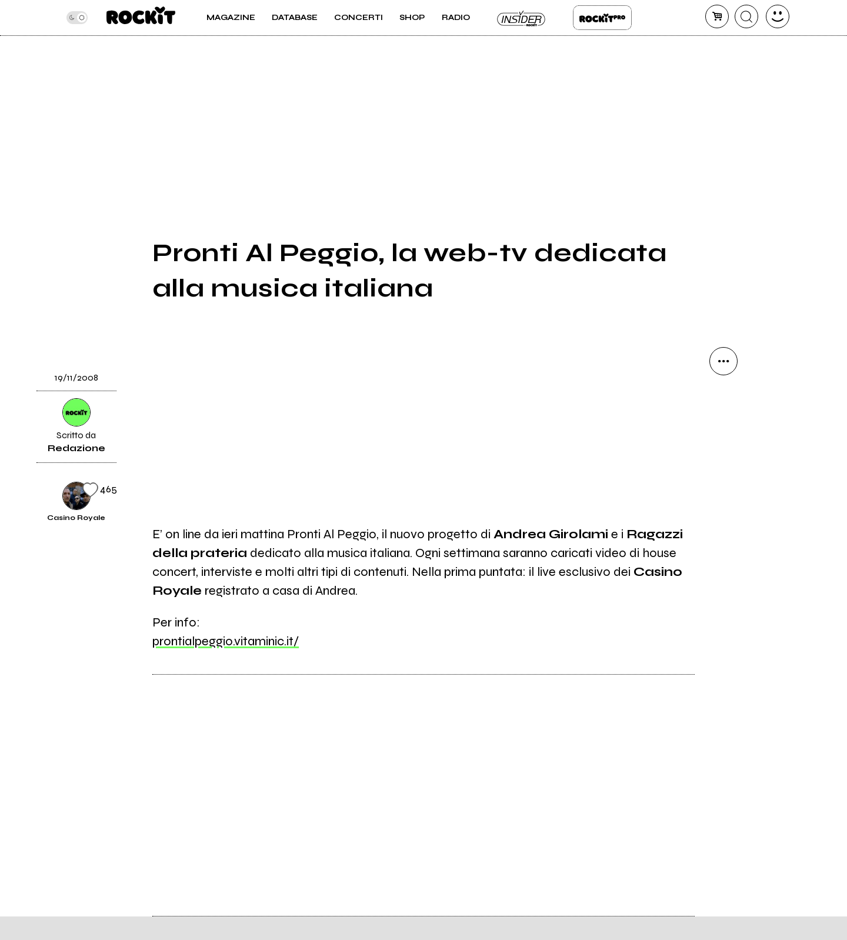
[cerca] (746, 16)
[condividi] (723, 361)
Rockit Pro (602, 17)
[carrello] (717, 16)
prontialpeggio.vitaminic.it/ (225, 641)
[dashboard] (777, 16)
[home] (140, 17)
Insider (521, 17)
